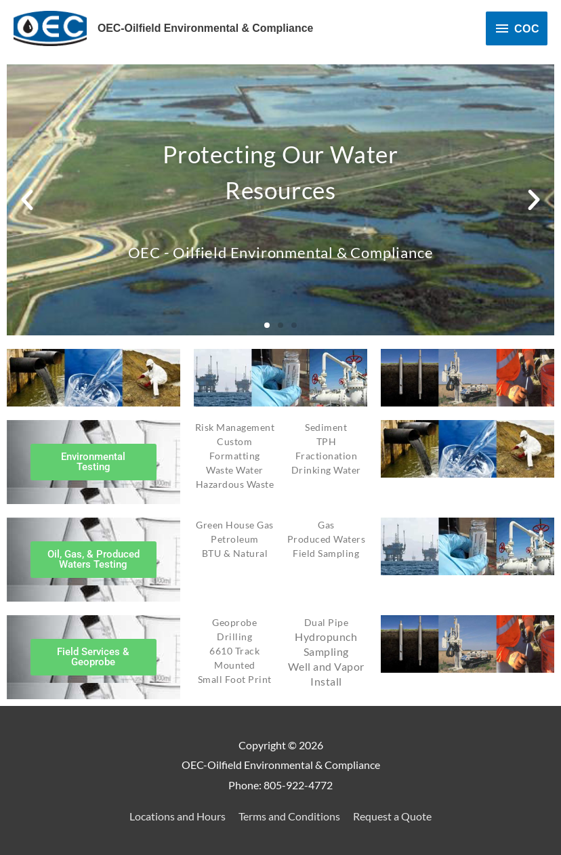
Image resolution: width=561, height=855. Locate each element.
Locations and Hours (177, 816)
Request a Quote (392, 816)
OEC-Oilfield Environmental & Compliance (206, 28)
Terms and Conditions (289, 816)
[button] (27, 199)
